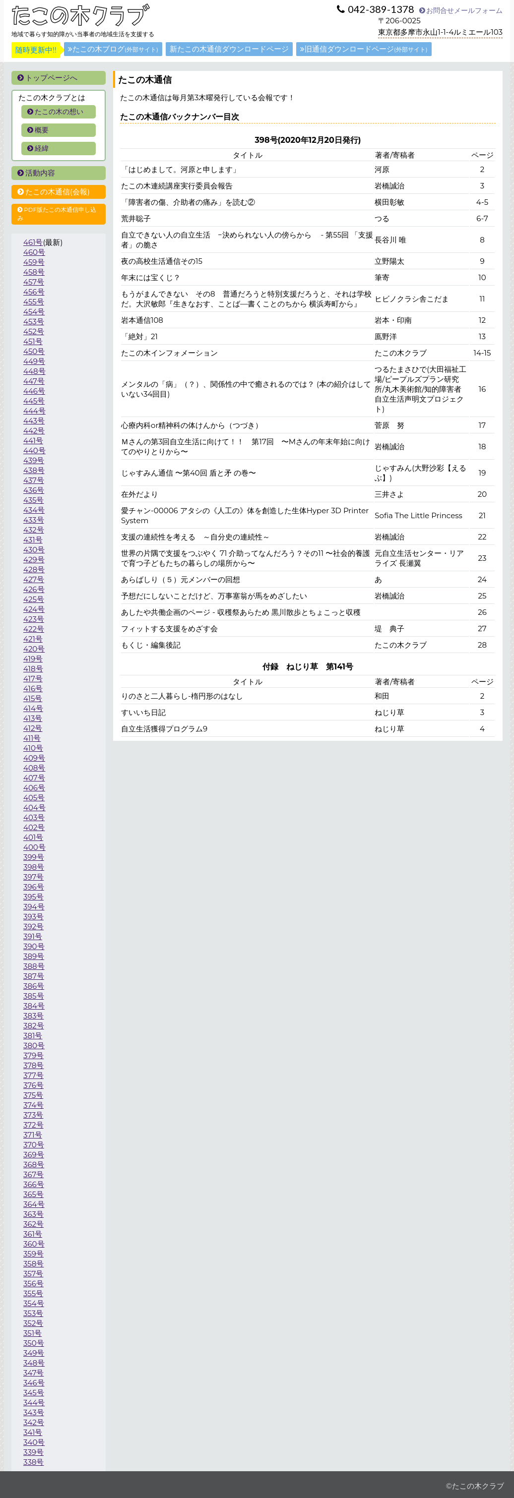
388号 (34, 966)
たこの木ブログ (113, 49)
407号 (34, 777)
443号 (34, 420)
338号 (33, 1462)
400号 (34, 847)
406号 (34, 787)
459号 (34, 262)
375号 (33, 1095)
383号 (33, 1015)
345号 (33, 1392)
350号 (33, 1343)
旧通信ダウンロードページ (364, 49)
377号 (33, 1075)
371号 (32, 1134)
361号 (32, 1234)
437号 (33, 480)
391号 (32, 936)
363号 (33, 1214)
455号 (33, 301)
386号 (33, 986)
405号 (34, 797)
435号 (33, 500)
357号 (33, 1273)
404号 (34, 807)
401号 (33, 837)
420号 (34, 649)
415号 (32, 698)
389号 (33, 956)
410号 (33, 748)
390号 (34, 946)
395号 (33, 896)
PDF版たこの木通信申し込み (56, 214)
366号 (33, 1184)
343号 (33, 1412)
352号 (33, 1323)
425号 (33, 599)
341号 (32, 1432)
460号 (34, 252)
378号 (33, 1065)
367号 (33, 1174)
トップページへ (47, 77)
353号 (33, 1313)
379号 (33, 1055)
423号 (33, 619)
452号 (33, 331)
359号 (33, 1253)
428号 (34, 569)
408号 (34, 768)
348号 (34, 1363)
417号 (33, 678)
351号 (32, 1333)
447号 (34, 381)
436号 (33, 490)
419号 (33, 658)
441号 (33, 440)
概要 (38, 129)
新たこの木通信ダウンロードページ (229, 49)
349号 (33, 1353)
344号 (34, 1402)
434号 (34, 510)
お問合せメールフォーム (461, 10)
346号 (34, 1382)
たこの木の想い (55, 111)
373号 (33, 1115)
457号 (33, 282)
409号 (34, 758)
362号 (33, 1224)
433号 (33, 520)
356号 (33, 1283)
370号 (33, 1144)
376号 (33, 1085)
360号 (34, 1244)
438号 (34, 470)
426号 (34, 589)
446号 (34, 391)
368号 (33, 1164)
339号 (33, 1452)
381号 (32, 1035)
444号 (34, 411)
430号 (34, 549)
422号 (33, 629)
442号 (34, 430)
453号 (33, 321)
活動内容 (36, 173)
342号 (33, 1422)
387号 (33, 976)
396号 (33, 887)
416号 (33, 688)
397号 (33, 877)
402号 (34, 827)
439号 (33, 460)
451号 (33, 341)
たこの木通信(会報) (53, 191)
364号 (34, 1204)
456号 (34, 292)
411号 (32, 738)
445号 (34, 401)
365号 (33, 1194)
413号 (32, 718)
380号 (34, 1045)
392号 (33, 926)
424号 (34, 609)
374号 (33, 1105)
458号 (34, 272)
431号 (33, 539)
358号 (33, 1263)
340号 (34, 1442)
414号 (33, 708)
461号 (33, 242)
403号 (34, 817)
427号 (33, 579)
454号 (34, 311)
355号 (33, 1293)
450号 (34, 351)
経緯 (38, 148)
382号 (33, 1025)
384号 (34, 1006)
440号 (34, 450)
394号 (34, 906)
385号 (33, 996)
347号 (33, 1373)
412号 (32, 728)
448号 (34, 371)
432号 (33, 530)
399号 (33, 857)
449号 (34, 361)
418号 (33, 668)
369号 (33, 1154)
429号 (34, 559)
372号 (33, 1125)
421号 (33, 639)
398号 (33, 867)
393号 (33, 916)
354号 (33, 1303)
